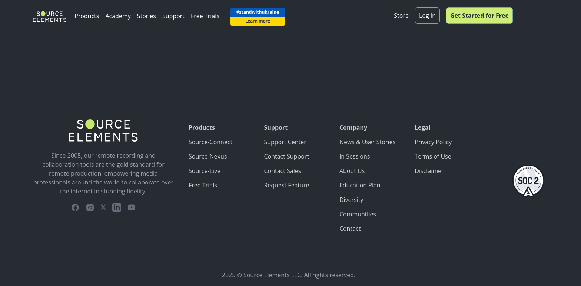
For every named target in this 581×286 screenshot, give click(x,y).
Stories (146, 16)
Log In (427, 15)
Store (401, 15)
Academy (117, 16)
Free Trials (205, 16)
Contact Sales (282, 171)
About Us (352, 171)
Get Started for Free (479, 15)
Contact (350, 229)
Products (86, 16)
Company (353, 127)
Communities (357, 214)
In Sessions (354, 156)
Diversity (351, 200)
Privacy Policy (433, 142)
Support (173, 16)
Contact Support (286, 156)
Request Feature (286, 185)
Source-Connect (210, 142)
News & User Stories (367, 142)
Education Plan (360, 185)
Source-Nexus (208, 156)
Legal (422, 127)
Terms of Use (433, 156)
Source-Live (204, 171)
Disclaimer (429, 171)
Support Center (285, 142)
